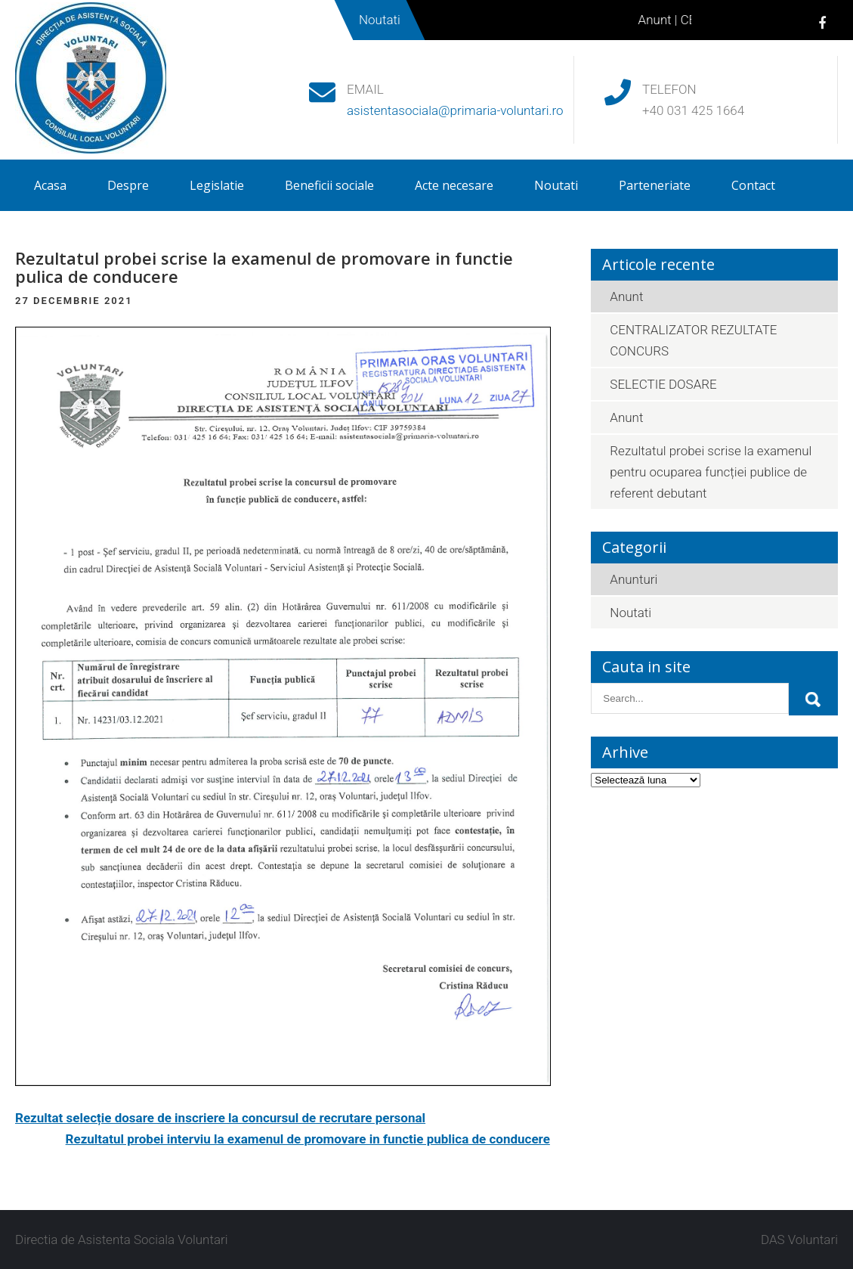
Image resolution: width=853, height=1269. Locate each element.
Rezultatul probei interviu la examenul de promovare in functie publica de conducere (308, 1138)
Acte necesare (454, 185)
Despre (128, 185)
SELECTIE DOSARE (663, 384)
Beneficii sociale (329, 185)
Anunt (662, 19)
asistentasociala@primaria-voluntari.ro (455, 110)
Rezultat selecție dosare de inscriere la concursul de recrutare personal (220, 1117)
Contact (753, 185)
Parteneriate (655, 185)
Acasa (50, 185)
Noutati (556, 185)
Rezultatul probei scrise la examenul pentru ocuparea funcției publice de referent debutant (710, 472)
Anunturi (633, 579)
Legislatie (217, 185)
